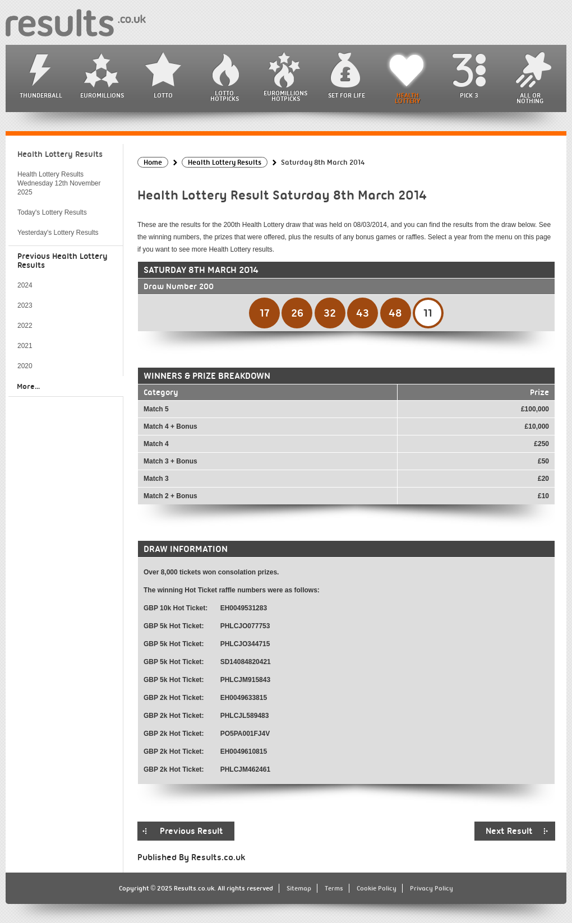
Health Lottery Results (60, 154)
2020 (25, 366)
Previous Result (191, 831)
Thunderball (41, 95)
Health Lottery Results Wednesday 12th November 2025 (59, 183)
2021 (25, 346)
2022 (25, 326)
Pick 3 (469, 95)
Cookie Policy (376, 888)
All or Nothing (529, 98)
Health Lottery (408, 98)
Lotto (163, 95)
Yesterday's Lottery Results (58, 232)
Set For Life (346, 95)
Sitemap (299, 888)
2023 (25, 305)
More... (28, 386)
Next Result (509, 831)
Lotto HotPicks (224, 96)
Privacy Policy (431, 888)
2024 (25, 285)
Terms (334, 888)
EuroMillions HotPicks (285, 96)
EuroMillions (102, 95)
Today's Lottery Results (52, 212)
